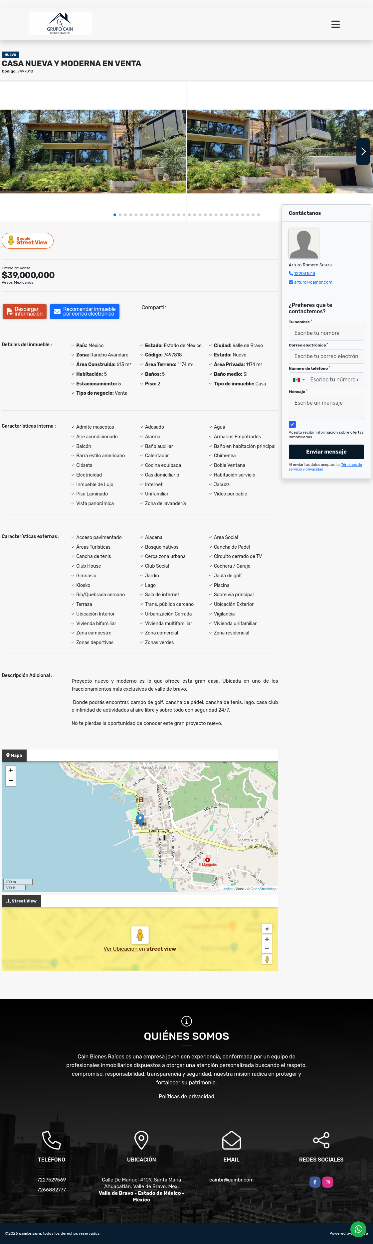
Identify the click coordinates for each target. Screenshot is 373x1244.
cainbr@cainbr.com (231, 1180)
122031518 (304, 273)
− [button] (11, 781)
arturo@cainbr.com (313, 282)
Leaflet (227, 889)
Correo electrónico (308, 345)
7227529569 (51, 1180)
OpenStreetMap (264, 889)
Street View (28, 240)
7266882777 (51, 1190)
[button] (114, 214)
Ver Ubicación (121, 949)
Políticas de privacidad (186, 1096)
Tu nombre (300, 322)
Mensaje (298, 391)
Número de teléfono (309, 368)
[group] (93, 151)
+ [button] (11, 771)
